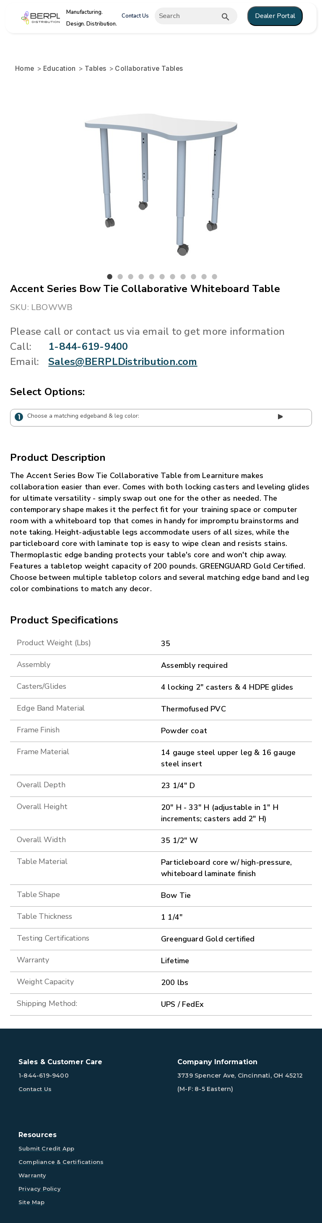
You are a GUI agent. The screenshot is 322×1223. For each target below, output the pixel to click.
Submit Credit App (46, 1148)
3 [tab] (131, 277)
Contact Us (135, 16)
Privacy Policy (39, 1188)
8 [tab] (183, 277)
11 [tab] (214, 277)
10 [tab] (204, 277)
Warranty (32, 1175)
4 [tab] (141, 277)
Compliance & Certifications (61, 1161)
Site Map (31, 1202)
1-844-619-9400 (88, 346)
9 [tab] (193, 277)
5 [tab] (151, 277)
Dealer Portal (275, 16)
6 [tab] (162, 277)
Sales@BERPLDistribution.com (122, 361)
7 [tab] (172, 277)
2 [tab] (120, 277)
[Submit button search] (226, 17)
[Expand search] (198, 16)
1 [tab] (110, 277)
